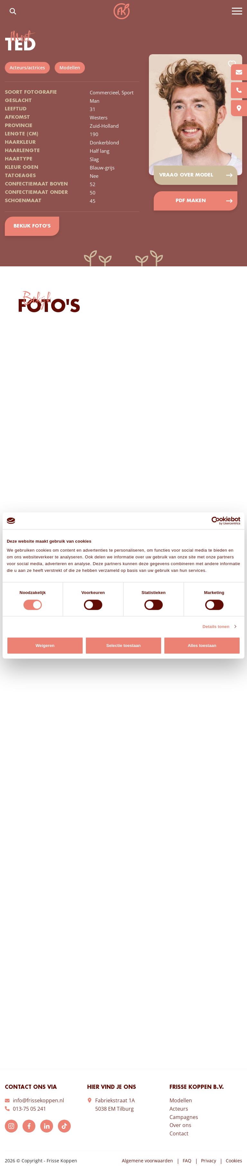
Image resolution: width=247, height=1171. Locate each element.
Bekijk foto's (32, 226)
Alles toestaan (202, 645)
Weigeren (44, 645)
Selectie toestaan (123, 645)
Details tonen (216, 626)
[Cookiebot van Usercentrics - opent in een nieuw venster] (212, 520)
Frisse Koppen (122, 11)
